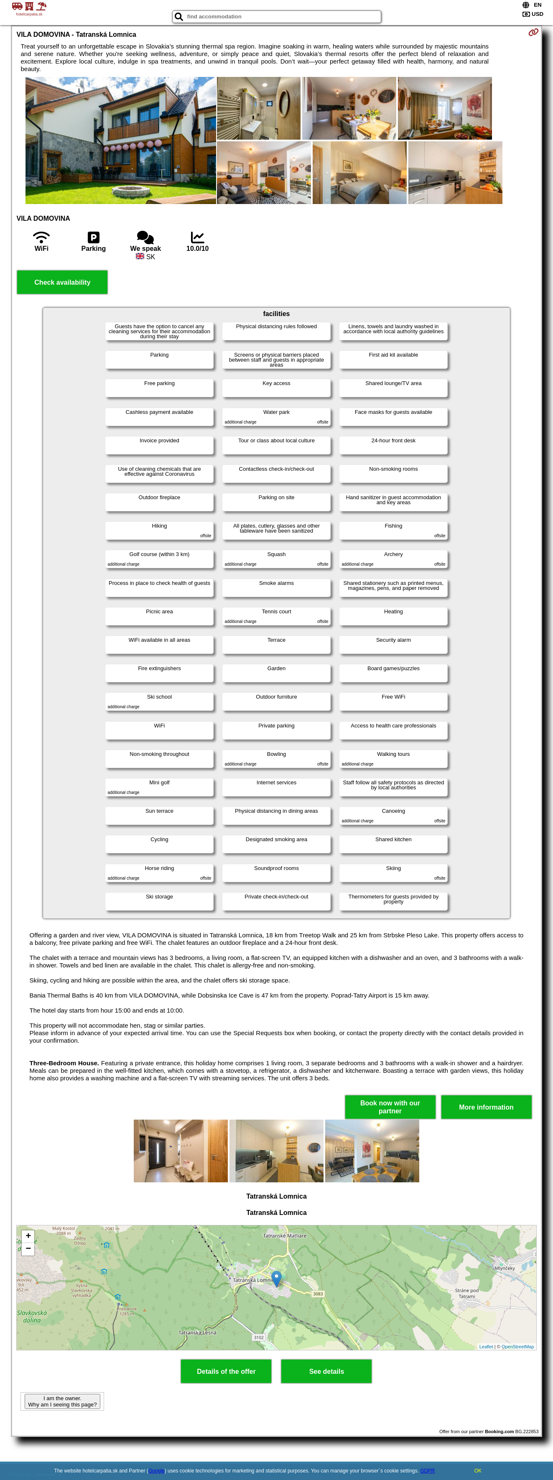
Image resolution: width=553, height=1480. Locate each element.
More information (486, 1107)
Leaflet (486, 1346)
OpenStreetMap (518, 1346)
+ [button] (28, 1236)
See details (326, 1371)
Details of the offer (226, 1371)
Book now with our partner (390, 1107)
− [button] (28, 1249)
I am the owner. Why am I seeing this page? (62, 1401)
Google (156, 1471)
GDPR (427, 1471)
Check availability (62, 282)
